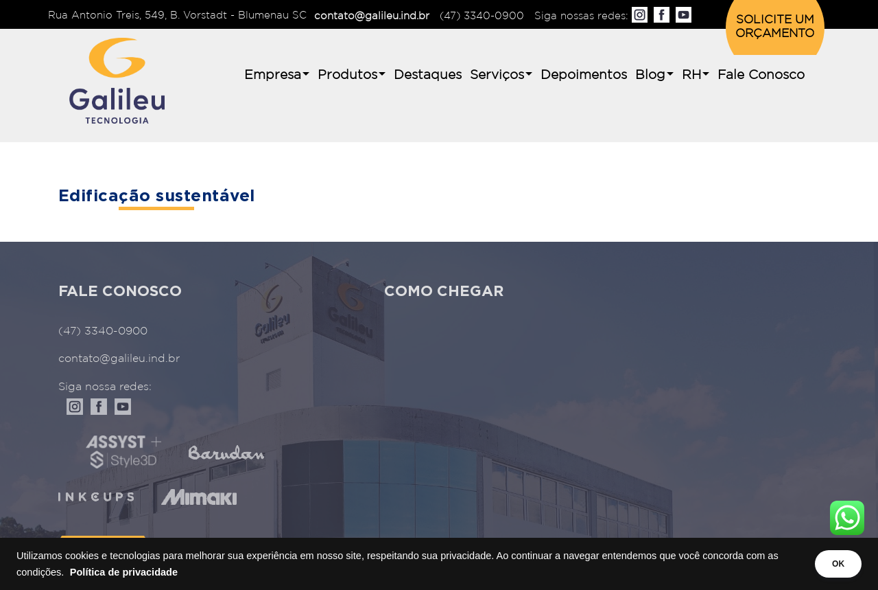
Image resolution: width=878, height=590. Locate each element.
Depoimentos (584, 75)
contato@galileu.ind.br (371, 16)
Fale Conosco (761, 75)
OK (831, 564)
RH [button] (691, 75)
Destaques (428, 75)
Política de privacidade (137, 572)
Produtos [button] (347, 75)
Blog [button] (650, 75)
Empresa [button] (272, 75)
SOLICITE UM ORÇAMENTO (774, 27)
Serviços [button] (497, 75)
